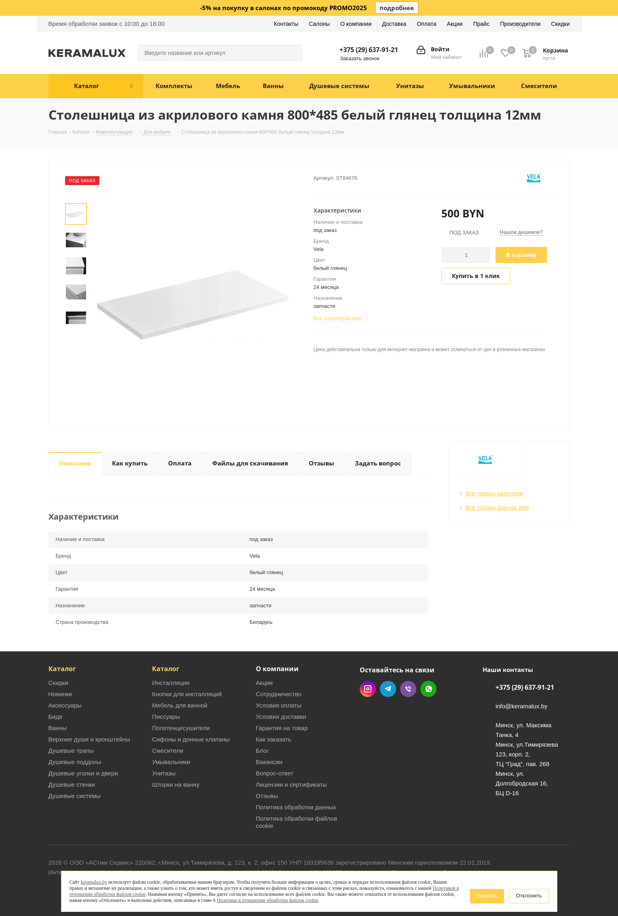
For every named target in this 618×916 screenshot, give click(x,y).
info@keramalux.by (522, 706)
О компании (277, 668)
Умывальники (171, 761)
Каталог (62, 668)
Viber (408, 689)
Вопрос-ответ (274, 773)
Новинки (60, 694)
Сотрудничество (279, 694)
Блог (262, 750)
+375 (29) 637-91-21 (369, 49)
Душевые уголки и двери (83, 773)
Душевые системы (75, 795)
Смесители (167, 750)
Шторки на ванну (175, 784)
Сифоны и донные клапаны (191, 739)
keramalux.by (94, 882)
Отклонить (529, 896)
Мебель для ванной (179, 705)
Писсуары (166, 716)
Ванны (58, 727)
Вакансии (269, 761)
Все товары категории (494, 493)
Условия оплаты (279, 705)
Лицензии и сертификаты (291, 784)
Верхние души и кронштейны (90, 739)
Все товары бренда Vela (497, 507)
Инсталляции (171, 682)
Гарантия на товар (282, 727)
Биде (56, 716)
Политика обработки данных (296, 807)
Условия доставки (281, 716)
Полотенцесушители (181, 727)
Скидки (58, 682)
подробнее (397, 8)
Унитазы (163, 773)
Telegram (388, 689)
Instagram (368, 689)
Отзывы (267, 795)
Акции (264, 682)
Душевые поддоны (75, 761)
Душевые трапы (71, 750)
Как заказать (273, 739)
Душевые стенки (72, 784)
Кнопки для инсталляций (187, 694)
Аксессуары (65, 705)
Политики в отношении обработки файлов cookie (267, 900)
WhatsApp (428, 689)
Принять (487, 896)
